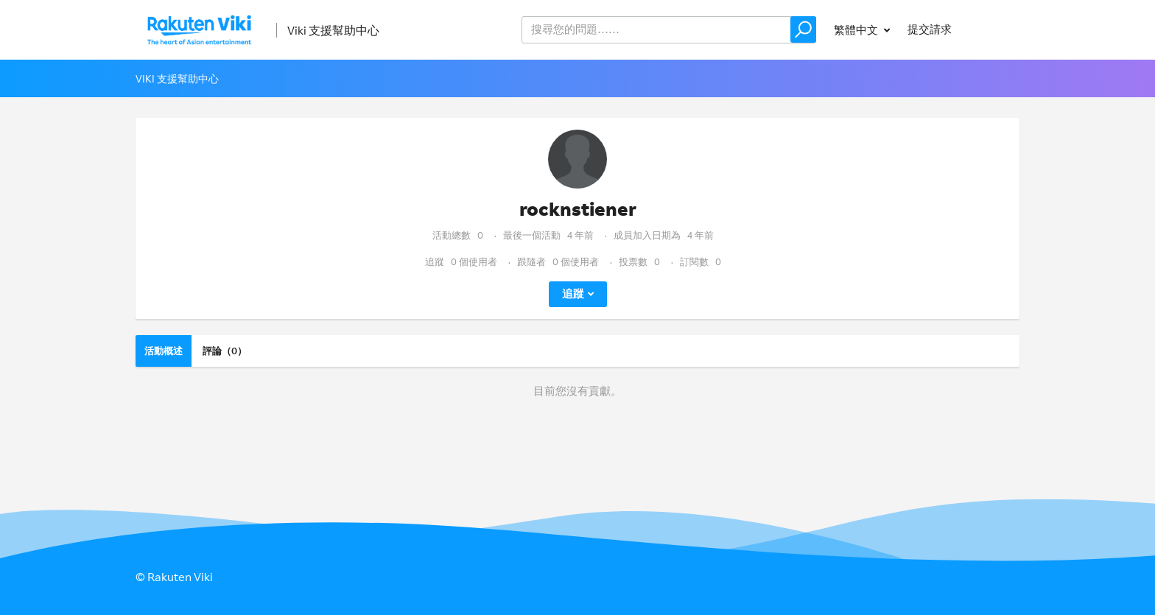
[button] (803, 29)
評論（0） (225, 350)
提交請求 (930, 29)
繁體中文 (857, 30)
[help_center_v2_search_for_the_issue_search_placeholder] (669, 29)
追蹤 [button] (573, 294)
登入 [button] (994, 29)
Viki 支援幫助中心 (333, 30)
